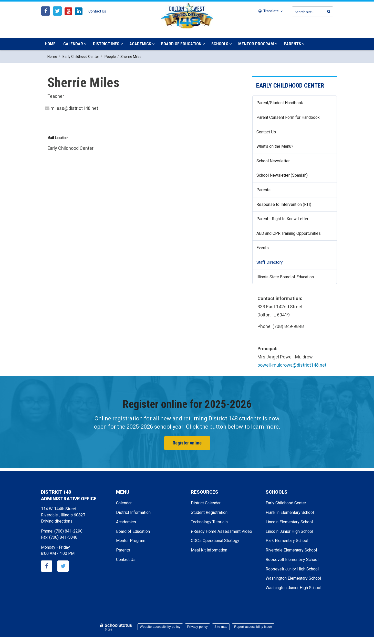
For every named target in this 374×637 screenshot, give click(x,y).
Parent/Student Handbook (279, 102)
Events (262, 247)
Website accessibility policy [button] (160, 627)
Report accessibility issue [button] (253, 627)
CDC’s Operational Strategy (215, 540)
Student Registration (209, 512)
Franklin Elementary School (290, 512)
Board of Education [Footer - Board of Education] (133, 531)
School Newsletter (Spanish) (282, 175)
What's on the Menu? (282, 148)
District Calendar (206, 503)
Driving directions (56, 521)
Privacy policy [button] (197, 627)
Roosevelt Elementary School (292, 559)
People (110, 57)
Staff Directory (277, 264)
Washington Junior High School (293, 587)
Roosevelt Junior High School (292, 569)
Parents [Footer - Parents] (123, 550)
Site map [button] (220, 627)
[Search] (328, 11)
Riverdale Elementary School (291, 550)
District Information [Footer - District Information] (133, 512)
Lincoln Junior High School (289, 531)
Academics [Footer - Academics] (126, 521)
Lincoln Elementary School (289, 521)
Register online (187, 442)
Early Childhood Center (81, 57)
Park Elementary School (287, 540)
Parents (263, 189)
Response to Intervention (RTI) (291, 206)
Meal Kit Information (209, 550)
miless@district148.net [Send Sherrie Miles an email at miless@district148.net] (74, 108)
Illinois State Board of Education (292, 278)
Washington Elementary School (293, 578)
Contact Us (97, 11)
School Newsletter (280, 162)
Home (52, 57)
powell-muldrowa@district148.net (291, 365)
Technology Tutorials (209, 521)
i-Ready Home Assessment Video (221, 531)
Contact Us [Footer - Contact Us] (126, 559)
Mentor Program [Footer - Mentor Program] (130, 540)
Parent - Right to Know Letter (289, 220)
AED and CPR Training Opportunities (288, 233)
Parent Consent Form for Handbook (288, 117)
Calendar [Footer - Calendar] (124, 503)
